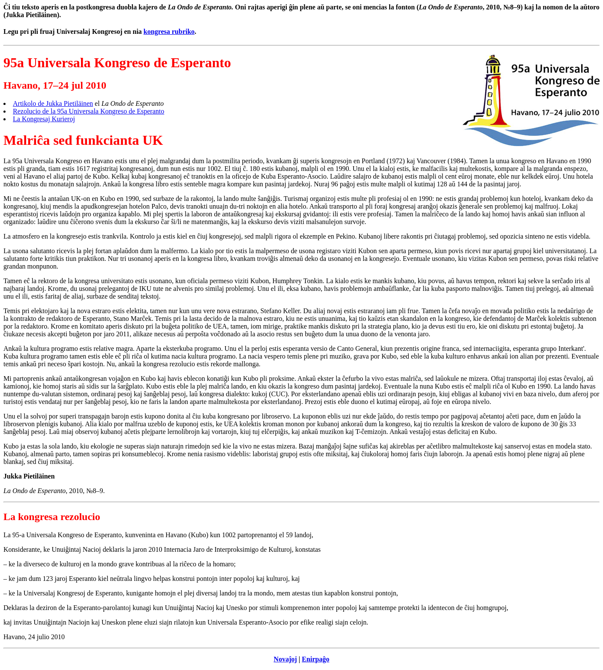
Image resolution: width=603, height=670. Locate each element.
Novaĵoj (285, 659)
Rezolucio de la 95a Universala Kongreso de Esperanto (88, 111)
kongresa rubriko (169, 31)
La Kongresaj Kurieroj (44, 119)
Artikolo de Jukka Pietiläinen (53, 103)
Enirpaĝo (315, 659)
